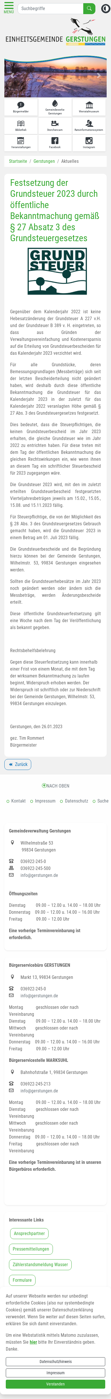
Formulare (22, 1280)
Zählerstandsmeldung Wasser (40, 1264)
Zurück (17, 765)
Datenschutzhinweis (56, 1361)
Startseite (18, 161)
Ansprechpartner (29, 1233)
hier (33, 1342)
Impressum (56, 1372)
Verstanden (55, 1384)
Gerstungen (44, 161)
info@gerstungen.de (39, 875)
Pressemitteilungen (31, 1249)
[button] (12, 75)
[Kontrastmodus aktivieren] (105, 8)
